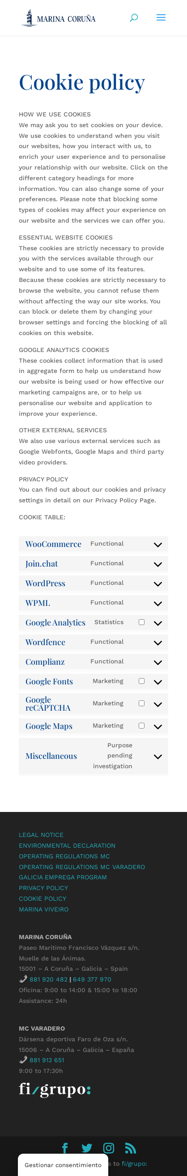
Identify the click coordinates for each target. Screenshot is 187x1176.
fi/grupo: (134, 1163)
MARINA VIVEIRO (43, 909)
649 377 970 (92, 979)
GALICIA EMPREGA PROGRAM (63, 877)
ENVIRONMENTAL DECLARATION (67, 845)
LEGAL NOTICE (41, 834)
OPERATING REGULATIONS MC (64, 856)
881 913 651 (47, 1060)
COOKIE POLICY (42, 898)
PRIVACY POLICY (43, 887)
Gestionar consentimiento (63, 1165)
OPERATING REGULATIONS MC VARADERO (82, 866)
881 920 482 (49, 979)
